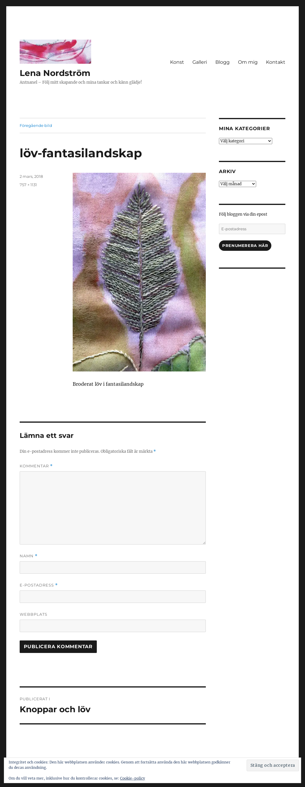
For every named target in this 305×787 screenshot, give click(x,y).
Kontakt (275, 62)
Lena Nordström (55, 73)
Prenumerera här (245, 245)
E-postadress (39, 585)
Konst (177, 62)
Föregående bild (36, 125)
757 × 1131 (28, 184)
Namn (29, 556)
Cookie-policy (132, 778)
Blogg (222, 62)
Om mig (248, 62)
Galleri (199, 62)
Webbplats (33, 614)
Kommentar (36, 466)
